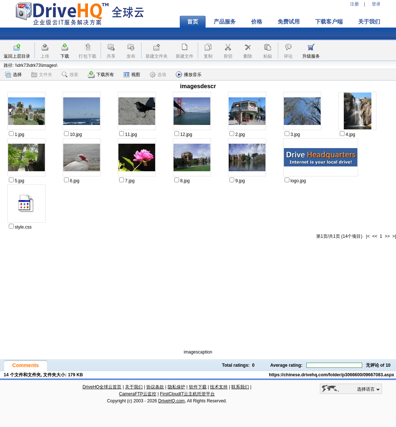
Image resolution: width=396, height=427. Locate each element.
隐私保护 (176, 387)
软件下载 (198, 387)
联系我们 (240, 387)
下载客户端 (329, 22)
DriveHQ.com (171, 400)
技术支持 (219, 387)
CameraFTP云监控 (137, 393)
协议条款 (155, 387)
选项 (158, 75)
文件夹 (41, 74)
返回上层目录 (17, 56)
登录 (376, 4)
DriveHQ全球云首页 (101, 387)
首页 (192, 22)
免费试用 (289, 22)
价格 (256, 22)
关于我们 (369, 22)
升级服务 (311, 56)
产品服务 (225, 22)
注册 (354, 4)
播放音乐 (188, 74)
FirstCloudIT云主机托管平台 (187, 393)
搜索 (70, 75)
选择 (13, 75)
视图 (132, 74)
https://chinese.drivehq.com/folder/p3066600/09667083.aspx (331, 374)
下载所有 (101, 74)
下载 (64, 56)
